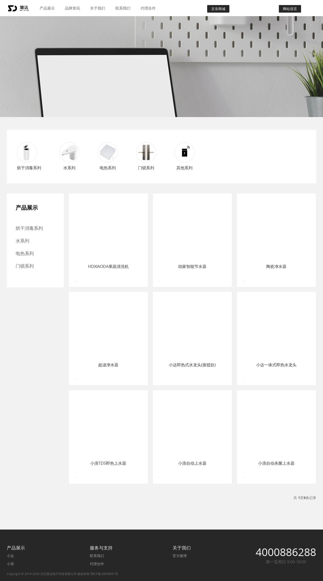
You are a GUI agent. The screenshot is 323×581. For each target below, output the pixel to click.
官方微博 (180, 555)
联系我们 (122, 8)
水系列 (22, 241)
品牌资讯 (72, 8)
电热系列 (25, 253)
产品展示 (47, 8)
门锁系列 (25, 266)
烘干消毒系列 (29, 228)
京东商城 (218, 8)
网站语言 (290, 8)
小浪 (10, 563)
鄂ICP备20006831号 (104, 574)
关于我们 (97, 8)
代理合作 (148, 8)
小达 (10, 555)
